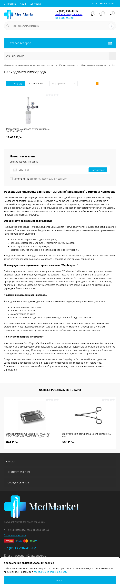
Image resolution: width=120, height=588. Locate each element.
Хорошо (60, 580)
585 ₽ (69, 442)
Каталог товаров (60, 43)
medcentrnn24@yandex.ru (68, 14)
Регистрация (107, 3)
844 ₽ (13, 442)
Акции (23, 3)
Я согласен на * (40, 178)
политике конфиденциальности (50, 572)
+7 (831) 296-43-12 (66, 11)
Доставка (35, 3)
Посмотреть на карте (15, 535)
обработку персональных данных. (48, 178)
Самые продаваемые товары (60, 390)
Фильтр (15, 83)
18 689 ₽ (32, 139)
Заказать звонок (64, 18)
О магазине (10, 3)
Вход (94, 3)
